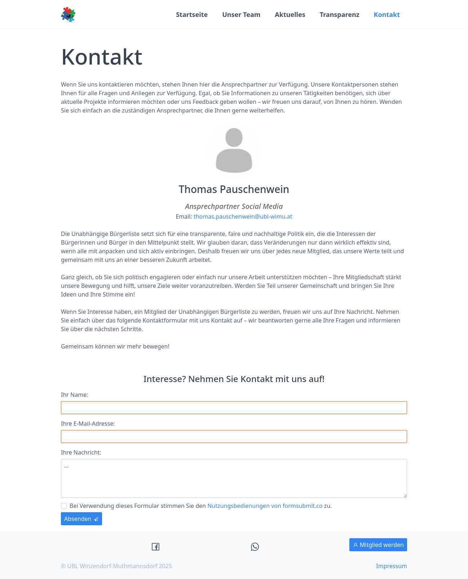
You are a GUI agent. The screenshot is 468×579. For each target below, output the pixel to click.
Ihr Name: (74, 395)
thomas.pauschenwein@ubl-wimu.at (243, 216)
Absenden (81, 519)
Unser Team (241, 14)
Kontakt (387, 14)
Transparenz (339, 14)
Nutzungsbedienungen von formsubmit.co (265, 506)
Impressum (391, 566)
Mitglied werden (378, 545)
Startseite (192, 14)
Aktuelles (290, 14)
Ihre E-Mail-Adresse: (88, 423)
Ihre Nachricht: (81, 452)
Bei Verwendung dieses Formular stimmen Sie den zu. (196, 505)
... (234, 478)
